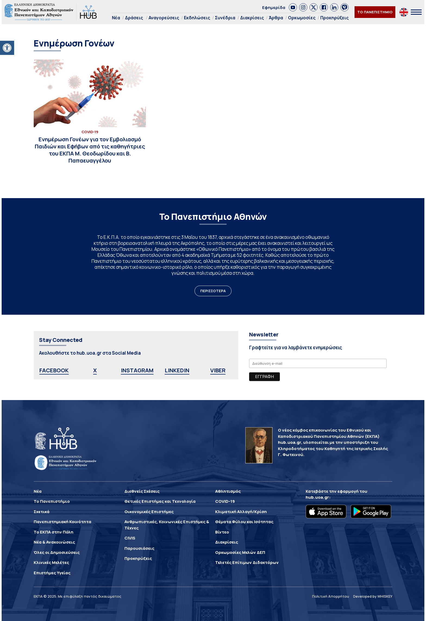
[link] (293, 7)
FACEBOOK (54, 370)
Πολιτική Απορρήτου (330, 596)
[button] (7, 48)
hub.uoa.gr (317, 497)
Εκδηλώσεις (197, 18)
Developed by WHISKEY (372, 596)
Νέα (116, 18)
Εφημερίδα (273, 7)
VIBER (217, 370)
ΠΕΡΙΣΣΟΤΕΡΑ (213, 290)
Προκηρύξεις (334, 18)
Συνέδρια (225, 18)
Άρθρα (276, 18)
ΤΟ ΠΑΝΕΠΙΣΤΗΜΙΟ (375, 12)
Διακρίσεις (252, 18)
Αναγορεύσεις (164, 18)
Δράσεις (134, 18)
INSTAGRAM (137, 370)
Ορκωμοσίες (301, 18)
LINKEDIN (177, 370)
